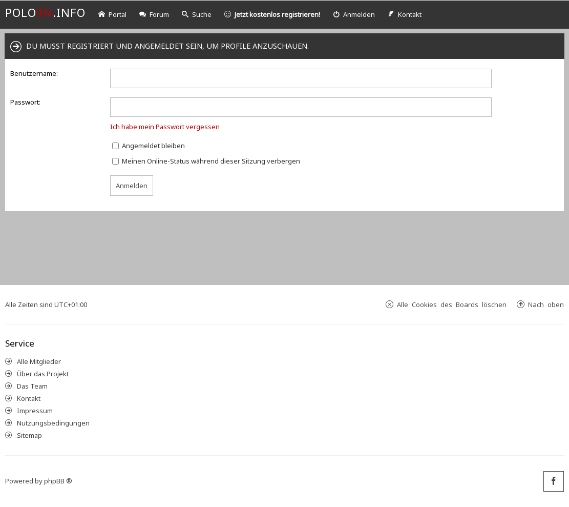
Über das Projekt (43, 373)
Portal (112, 14)
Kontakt (28, 398)
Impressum (35, 410)
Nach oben (546, 304)
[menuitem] (354, 15)
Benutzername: (34, 73)
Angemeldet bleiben (148, 145)
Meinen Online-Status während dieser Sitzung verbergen (206, 161)
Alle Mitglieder (39, 361)
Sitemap (29, 435)
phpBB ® (58, 480)
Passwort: (25, 102)
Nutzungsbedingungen (53, 423)
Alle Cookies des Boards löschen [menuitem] (452, 304)
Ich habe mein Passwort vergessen (165, 126)
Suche (197, 14)
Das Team (32, 386)
